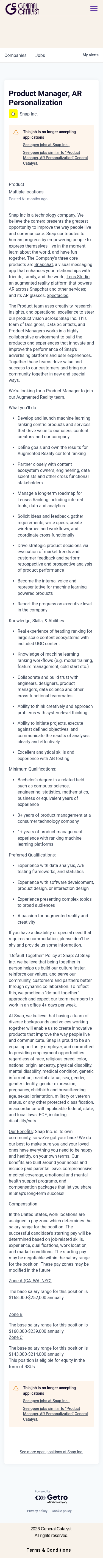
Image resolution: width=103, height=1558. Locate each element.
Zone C (16, 1337)
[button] (94, 9)
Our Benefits (21, 1131)
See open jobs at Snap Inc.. (46, 145)
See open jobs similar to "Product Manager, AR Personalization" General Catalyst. (55, 157)
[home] (37, 9)
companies (15, 55)
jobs (40, 55)
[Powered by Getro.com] (51, 1497)
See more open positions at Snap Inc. (51, 1452)
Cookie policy (62, 1511)
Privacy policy (37, 1511)
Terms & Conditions (48, 1550)
